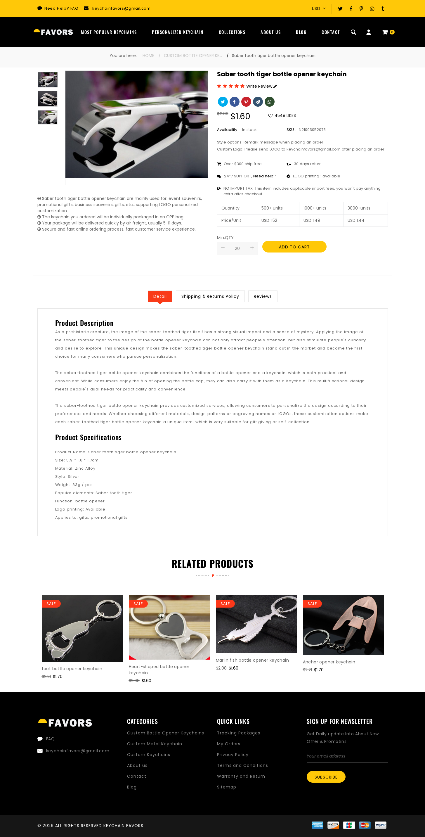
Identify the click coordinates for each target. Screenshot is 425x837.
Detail (160, 296)
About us (137, 765)
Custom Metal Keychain (154, 744)
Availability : (228, 129)
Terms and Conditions (242, 765)
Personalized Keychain (178, 32)
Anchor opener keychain (329, 662)
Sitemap (226, 787)
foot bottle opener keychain (72, 669)
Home (148, 55)
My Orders (228, 744)
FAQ (74, 8)
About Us (271, 32)
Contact (331, 32)
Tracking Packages (238, 733)
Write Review (261, 86)
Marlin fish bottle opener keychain (252, 660)
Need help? (264, 176)
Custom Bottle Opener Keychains (193, 55)
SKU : (291, 129)
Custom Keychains (148, 755)
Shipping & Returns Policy (210, 296)
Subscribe (326, 777)
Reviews (263, 296)
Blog (301, 32)
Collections (232, 32)
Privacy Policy (233, 755)
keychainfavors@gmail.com (121, 8)
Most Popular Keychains (109, 32)
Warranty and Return (241, 776)
